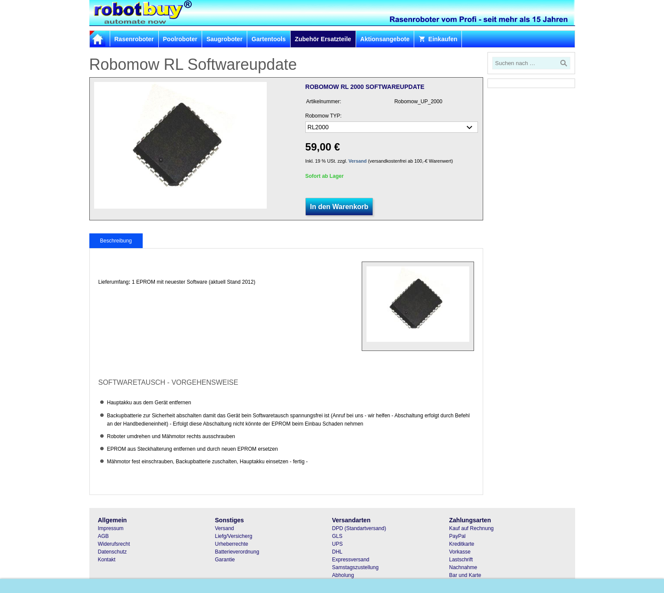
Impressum (111, 528)
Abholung (343, 575)
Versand (357, 161)
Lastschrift (461, 560)
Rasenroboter (134, 39)
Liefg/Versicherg (233, 536)
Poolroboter (180, 39)
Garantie (225, 560)
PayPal (457, 536)
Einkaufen (438, 39)
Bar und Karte (465, 575)
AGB (103, 536)
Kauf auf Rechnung (471, 528)
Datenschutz (112, 552)
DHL (337, 552)
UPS (337, 544)
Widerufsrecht (114, 544)
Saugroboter (224, 39)
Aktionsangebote (385, 39)
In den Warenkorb (339, 206)
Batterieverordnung (237, 552)
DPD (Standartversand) (359, 528)
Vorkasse (460, 552)
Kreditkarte (461, 544)
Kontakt (107, 560)
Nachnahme (463, 567)
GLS (337, 536)
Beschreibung (116, 241)
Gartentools (269, 39)
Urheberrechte (232, 544)
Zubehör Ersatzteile (323, 39)
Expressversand (351, 560)
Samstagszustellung (355, 567)
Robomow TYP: (323, 116)
